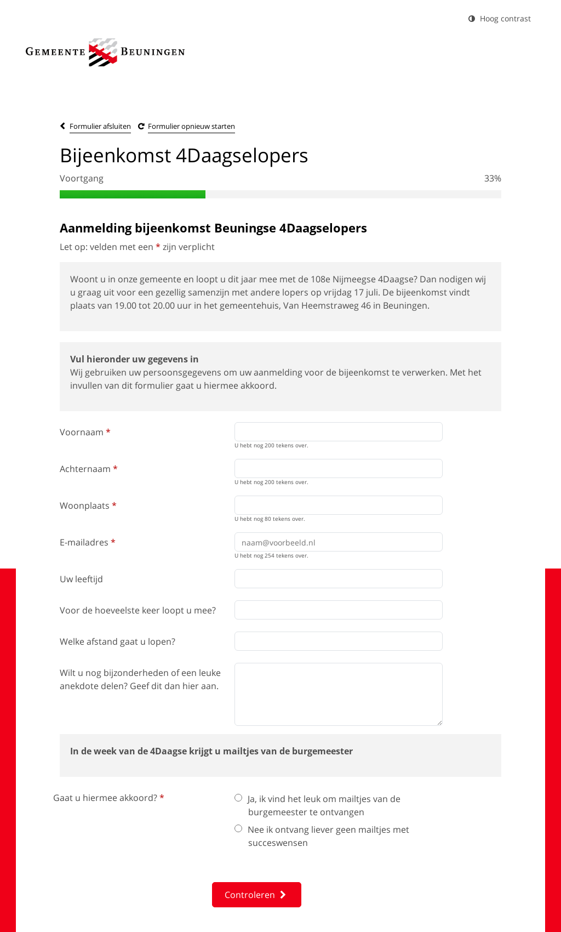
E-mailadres (88, 542)
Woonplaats (88, 505)
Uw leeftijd (81, 579)
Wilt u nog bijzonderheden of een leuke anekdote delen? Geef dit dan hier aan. (140, 679)
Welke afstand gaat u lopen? (117, 641)
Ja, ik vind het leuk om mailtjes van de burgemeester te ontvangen (317, 805)
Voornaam (85, 432)
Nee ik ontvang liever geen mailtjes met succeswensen (321, 836)
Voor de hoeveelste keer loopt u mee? (138, 610)
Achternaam (89, 469)
